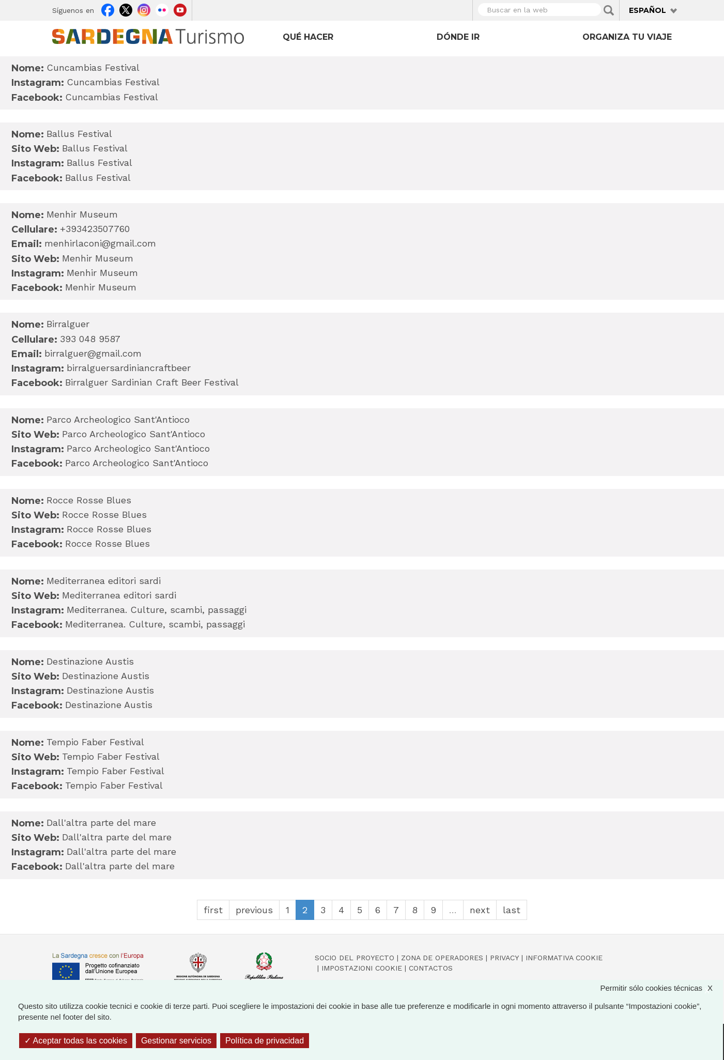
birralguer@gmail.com (93, 353)
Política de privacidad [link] (264, 1040)
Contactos (431, 968)
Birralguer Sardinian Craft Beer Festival (152, 382)
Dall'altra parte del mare (117, 837)
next (480, 909)
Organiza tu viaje (627, 37)
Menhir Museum (97, 258)
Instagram (143, 9)
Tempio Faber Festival (111, 756)
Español (647, 10)
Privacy (504, 958)
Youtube (180, 9)
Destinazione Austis (105, 675)
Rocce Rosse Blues (104, 514)
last (511, 909)
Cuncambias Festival (113, 81)
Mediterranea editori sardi (119, 595)
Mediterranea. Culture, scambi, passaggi (157, 609)
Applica (609, 10)
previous (254, 909)
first (213, 909)
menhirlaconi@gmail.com (100, 243)
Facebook (107, 9)
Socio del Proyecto (354, 958)
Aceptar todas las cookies (75, 1040)
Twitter (125, 9)
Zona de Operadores (442, 958)
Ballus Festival (95, 148)
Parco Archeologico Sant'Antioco (133, 433)
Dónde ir (458, 37)
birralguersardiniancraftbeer (129, 367)
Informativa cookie (564, 958)
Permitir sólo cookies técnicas (661, 987)
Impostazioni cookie (361, 968)
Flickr (162, 9)
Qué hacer (308, 37)
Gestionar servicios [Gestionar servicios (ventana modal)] (176, 1040)
